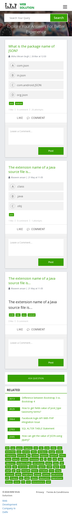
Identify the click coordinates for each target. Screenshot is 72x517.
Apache (42, 467)
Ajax (13, 448)
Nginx (56, 467)
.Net (14, 467)
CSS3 (51, 471)
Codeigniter (10, 455)
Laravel (35, 455)
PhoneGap (34, 459)
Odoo (56, 463)
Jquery (19, 448)
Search (59, 18)
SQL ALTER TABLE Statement (38, 428)
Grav (62, 467)
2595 (12, 436)
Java (11, 103)
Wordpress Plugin (24, 463)
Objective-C (10, 463)
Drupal (51, 452)
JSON (12, 315)
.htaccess (9, 474)
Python (48, 463)
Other (34, 452)
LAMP (49, 467)
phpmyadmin (44, 478)
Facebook (43, 471)
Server (17, 482)
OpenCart (53, 455)
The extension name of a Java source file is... (31, 169)
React (8, 459)
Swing (58, 471)
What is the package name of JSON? (31, 48)
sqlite (18, 474)
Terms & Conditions (57, 492)
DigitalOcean (57, 478)
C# (41, 459)
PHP (7, 448)
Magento (44, 455)
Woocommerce (38, 482)
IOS (61, 463)
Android (19, 103)
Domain (9, 482)
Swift (60, 459)
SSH (28, 482)
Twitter (34, 471)
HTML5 (62, 455)
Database (33, 467)
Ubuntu (34, 478)
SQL (41, 448)
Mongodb (26, 471)
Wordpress (42, 452)
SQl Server (23, 467)
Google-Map (27, 474)
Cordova (24, 459)
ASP (54, 459)
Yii (29, 455)
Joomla (59, 452)
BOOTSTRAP (10, 452)
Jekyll (8, 471)
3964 (12, 419)
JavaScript (22, 455)
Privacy (40, 492)
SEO (35, 448)
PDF (18, 471)
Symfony (46, 474)
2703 (12, 429)
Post (51, 150)
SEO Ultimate (38, 463)
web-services (57, 474)
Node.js (16, 459)
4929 (12, 409)
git (13, 471)
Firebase (14, 478)
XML (18, 315)
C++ (49, 459)
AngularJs (28, 448)
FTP (23, 482)
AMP (48, 482)
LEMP (27, 478)
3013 (12, 398)
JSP (7, 478)
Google (37, 474)
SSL (21, 478)
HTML (53, 448)
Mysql (8, 467)
